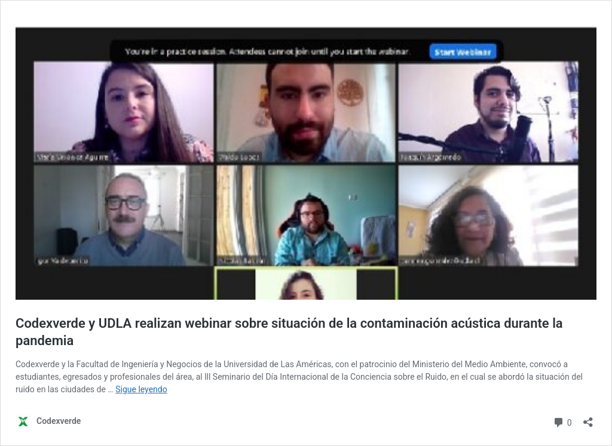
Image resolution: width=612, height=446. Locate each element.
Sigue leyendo (141, 389)
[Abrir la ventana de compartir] (588, 418)
